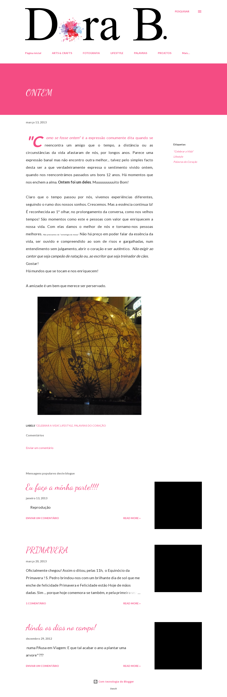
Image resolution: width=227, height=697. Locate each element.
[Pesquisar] (182, 11)
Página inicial (33, 53)
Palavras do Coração (185, 161)
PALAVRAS (140, 53)
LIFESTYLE (117, 53)
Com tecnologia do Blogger (113, 681)
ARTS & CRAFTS (62, 53)
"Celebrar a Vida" (183, 151)
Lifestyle (178, 156)
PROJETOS (164, 53)
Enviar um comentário (39, 447)
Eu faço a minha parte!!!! (62, 487)
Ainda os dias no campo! (61, 627)
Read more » (131, 518)
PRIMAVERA (47, 550)
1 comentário (36, 603)
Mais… (186, 53)
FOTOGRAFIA (91, 53)
